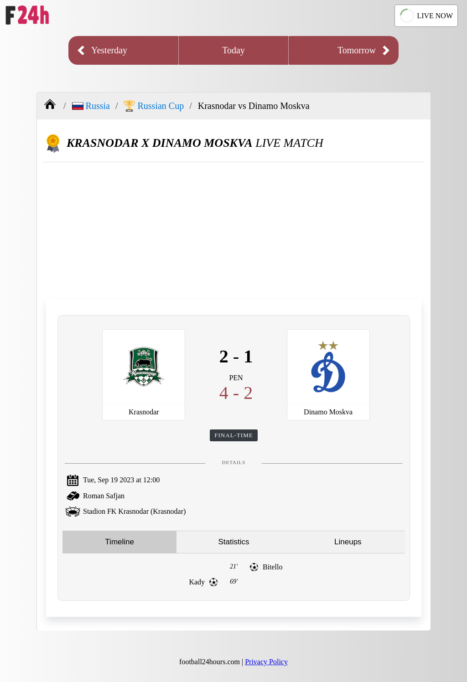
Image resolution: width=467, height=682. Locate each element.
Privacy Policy (266, 662)
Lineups (348, 541)
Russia (91, 106)
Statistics (233, 541)
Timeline (119, 541)
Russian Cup (154, 106)
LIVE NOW (426, 16)
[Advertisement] (234, 230)
